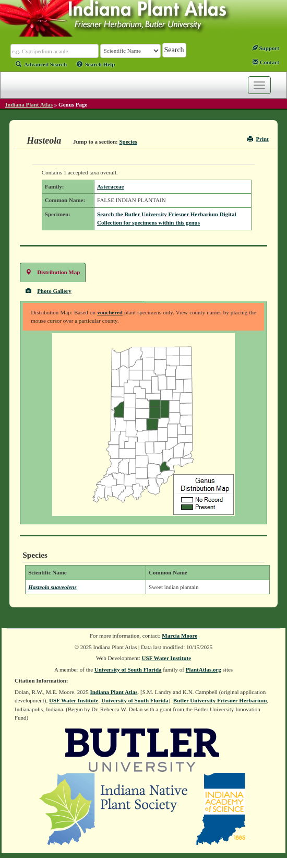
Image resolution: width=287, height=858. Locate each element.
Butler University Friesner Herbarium (220, 700)
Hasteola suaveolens (52, 587)
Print (258, 139)
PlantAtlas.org (203, 669)
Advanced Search (41, 64)
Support (265, 48)
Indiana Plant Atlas (29, 104)
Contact (266, 62)
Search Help (96, 64)
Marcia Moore (179, 635)
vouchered (110, 312)
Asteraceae (110, 186)
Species (128, 141)
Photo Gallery (48, 290)
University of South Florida (128, 669)
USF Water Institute (167, 658)
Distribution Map (53, 271)
